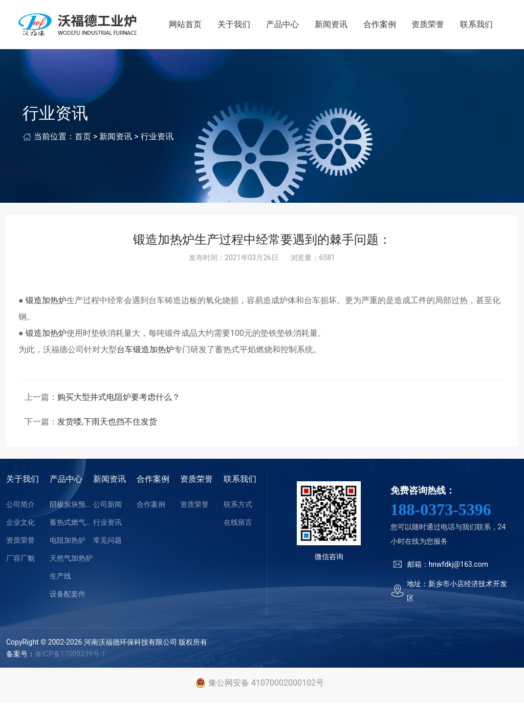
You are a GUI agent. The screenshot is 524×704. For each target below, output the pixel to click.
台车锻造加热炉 (145, 351)
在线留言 (238, 524)
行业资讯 (157, 138)
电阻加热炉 (67, 542)
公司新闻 (107, 506)
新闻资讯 (332, 25)
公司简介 (20, 506)
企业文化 (20, 524)
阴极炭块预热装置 (71, 506)
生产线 (60, 578)
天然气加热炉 (71, 560)
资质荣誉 (428, 25)
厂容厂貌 (20, 560)
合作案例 (380, 25)
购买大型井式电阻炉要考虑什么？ (118, 399)
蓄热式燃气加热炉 (71, 524)
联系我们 (477, 25)
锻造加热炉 (45, 302)
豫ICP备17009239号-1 (70, 655)
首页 (83, 138)
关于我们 (236, 25)
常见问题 (107, 542)
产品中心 (284, 25)
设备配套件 (67, 596)
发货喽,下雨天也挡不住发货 (107, 424)
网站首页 (188, 25)
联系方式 (238, 506)
